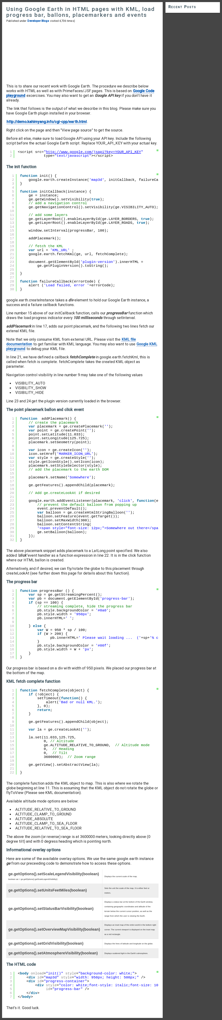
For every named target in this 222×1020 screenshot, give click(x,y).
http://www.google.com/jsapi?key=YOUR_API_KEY (93, 152)
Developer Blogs (38, 21)
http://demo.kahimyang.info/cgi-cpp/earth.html (47, 122)
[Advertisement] (82, 53)
